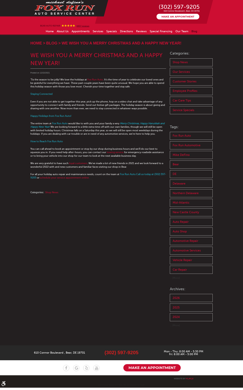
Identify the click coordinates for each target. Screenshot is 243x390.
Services (98, 46)
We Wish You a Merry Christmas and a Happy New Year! (121, 58)
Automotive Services (187, 266)
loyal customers (78, 178)
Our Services (181, 87)
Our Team (181, 46)
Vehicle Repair (182, 276)
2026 (176, 314)
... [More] (175, 294)
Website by (183, 381)
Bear (176, 180)
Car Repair (180, 285)
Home (50, 46)
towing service (115, 167)
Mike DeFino (181, 170)
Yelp (86, 370)
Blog (194, 46)
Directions (126, 46)
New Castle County (186, 228)
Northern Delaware (186, 209)
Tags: (174, 142)
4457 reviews (82, 41)
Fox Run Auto (95, 94)
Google (76, 370)
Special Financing (161, 46)
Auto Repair (181, 237)
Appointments (81, 46)
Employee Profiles (185, 106)
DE (175, 189)
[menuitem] (50, 46)
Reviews (141, 46)
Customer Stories (185, 96)
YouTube (96, 370)
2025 (176, 323)
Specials (111, 46)
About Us (62, 46)
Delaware (179, 199)
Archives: (177, 305)
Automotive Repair (185, 257)
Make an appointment (177, 32)
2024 (176, 333)
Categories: (180, 69)
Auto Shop (180, 247)
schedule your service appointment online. (64, 193)
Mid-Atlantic (181, 218)
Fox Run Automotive (187, 160)
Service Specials (183, 125)
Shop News (51, 207)
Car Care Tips (182, 116)
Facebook (66, 370)
